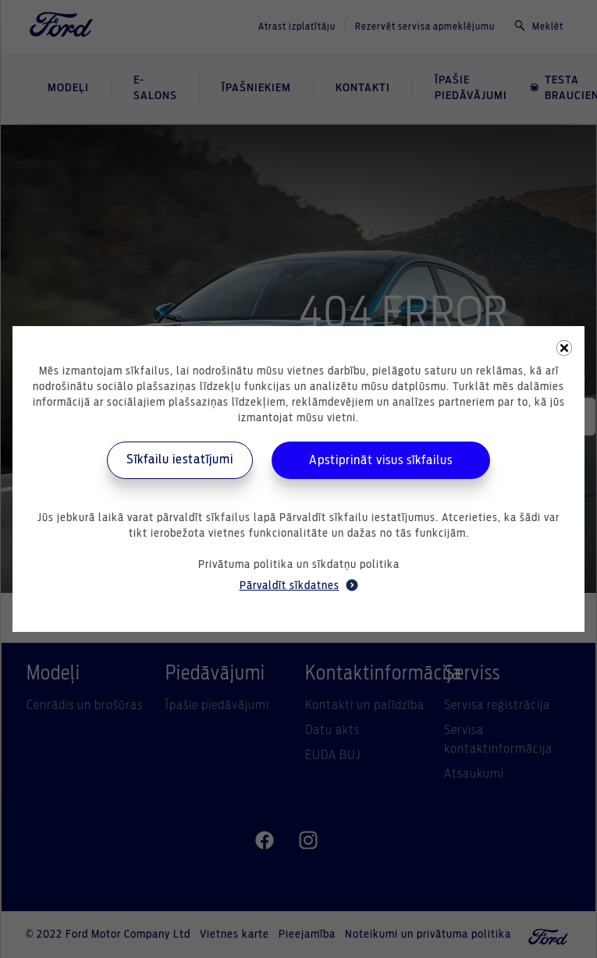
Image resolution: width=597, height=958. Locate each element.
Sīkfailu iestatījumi (179, 459)
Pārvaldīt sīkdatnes (299, 585)
